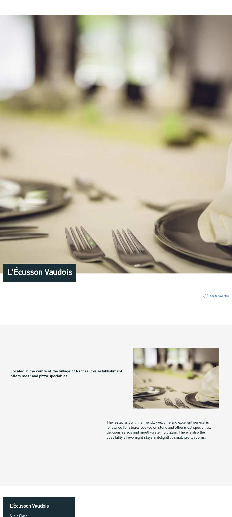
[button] (185, 7)
